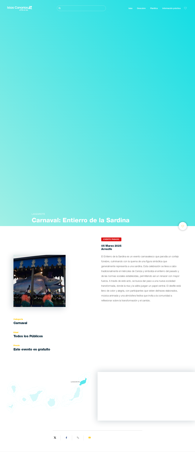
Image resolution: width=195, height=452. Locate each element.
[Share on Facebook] (66, 437)
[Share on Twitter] (55, 437)
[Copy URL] (78, 437)
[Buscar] (81, 8)
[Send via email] (89, 437)
